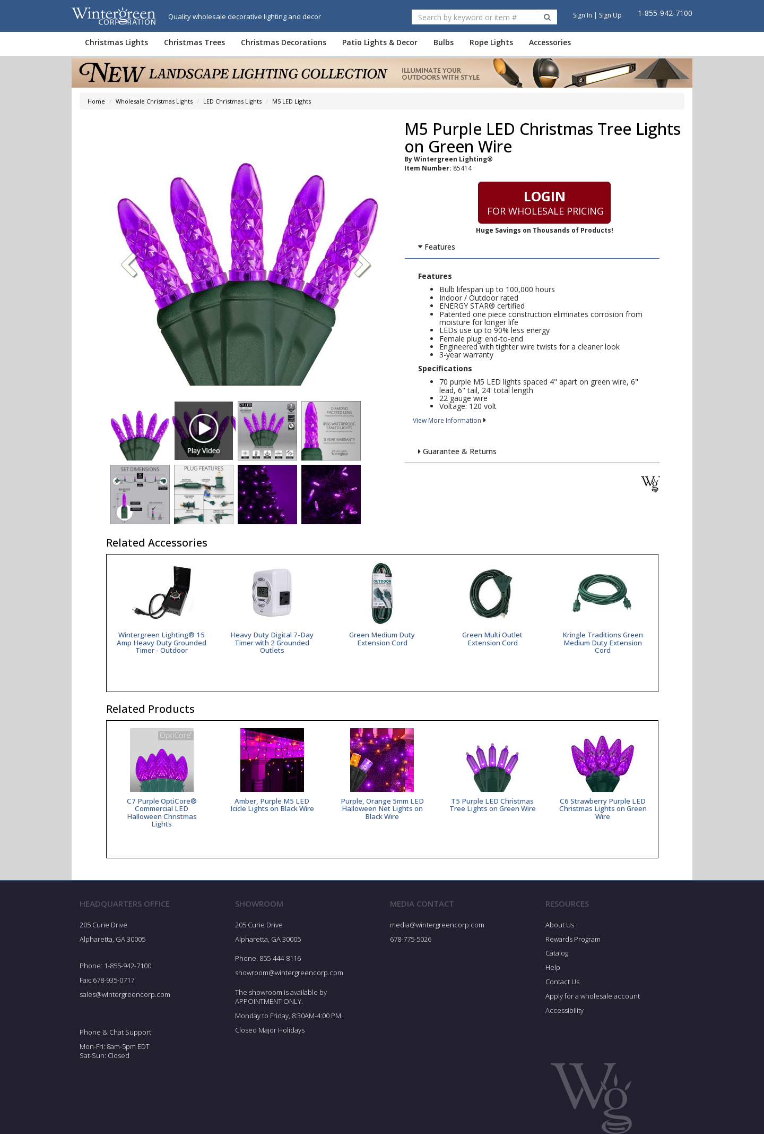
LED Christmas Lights (232, 101)
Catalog (556, 953)
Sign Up (610, 15)
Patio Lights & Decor (380, 42)
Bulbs (443, 42)
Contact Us (562, 981)
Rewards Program (573, 939)
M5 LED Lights (291, 101)
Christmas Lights (116, 42)
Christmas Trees (194, 42)
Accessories (550, 42)
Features (436, 247)
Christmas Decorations (283, 42)
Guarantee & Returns (457, 451)
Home (96, 101)
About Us (559, 925)
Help (552, 967)
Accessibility (564, 1010)
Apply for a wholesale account (592, 996)
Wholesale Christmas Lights (154, 101)
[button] (362, 266)
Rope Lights (491, 42)
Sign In (582, 15)
